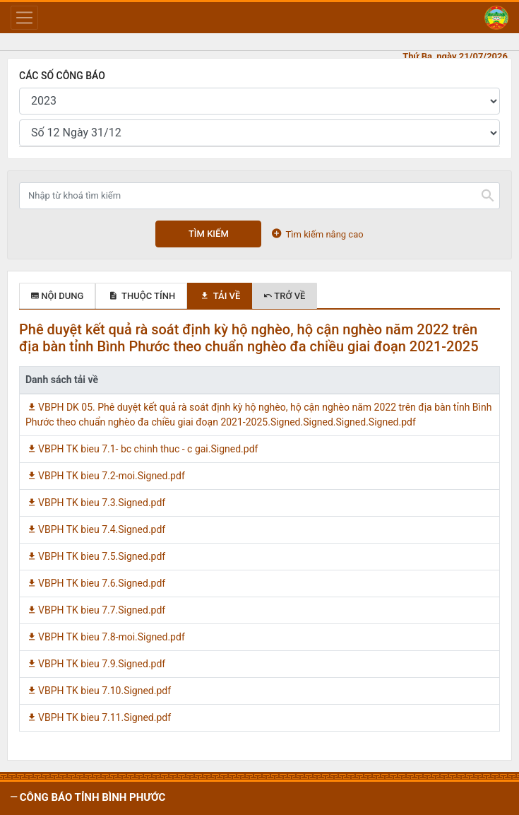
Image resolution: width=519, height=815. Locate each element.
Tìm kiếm (209, 233)
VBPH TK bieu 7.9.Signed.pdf (95, 663)
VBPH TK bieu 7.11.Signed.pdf (98, 717)
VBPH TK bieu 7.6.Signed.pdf (95, 583)
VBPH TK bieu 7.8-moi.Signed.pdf (105, 637)
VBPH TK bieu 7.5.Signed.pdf (95, 556)
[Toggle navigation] (24, 18)
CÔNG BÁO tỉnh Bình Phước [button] (91, 797)
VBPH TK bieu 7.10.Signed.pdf (98, 690)
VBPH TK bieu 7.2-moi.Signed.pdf (105, 475)
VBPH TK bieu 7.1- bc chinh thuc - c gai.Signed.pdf (141, 449)
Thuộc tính (141, 296)
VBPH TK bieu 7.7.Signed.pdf (95, 610)
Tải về (219, 296)
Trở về (284, 296)
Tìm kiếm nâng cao (317, 234)
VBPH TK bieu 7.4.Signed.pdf (95, 529)
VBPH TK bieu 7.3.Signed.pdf (95, 502)
